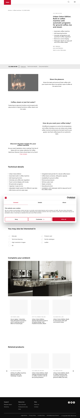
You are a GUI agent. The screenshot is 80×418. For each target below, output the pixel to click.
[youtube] (71, 402)
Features (23, 66)
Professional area (23, 406)
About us (36, 404)
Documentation (43, 66)
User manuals (22, 404)
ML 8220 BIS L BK (58, 317)
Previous (7, 371)
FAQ (19, 409)
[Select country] (71, 2)
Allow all (63, 219)
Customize (40, 219)
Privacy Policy (32, 415)
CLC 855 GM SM (57, 370)
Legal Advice (24, 415)
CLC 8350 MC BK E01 (38, 370)
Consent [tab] (15, 202)
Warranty (6, 406)
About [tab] (64, 202)
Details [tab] (40, 202)
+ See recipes (23, 154)
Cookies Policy (41, 415)
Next (73, 371)
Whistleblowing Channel (53, 415)
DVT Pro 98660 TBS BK (39, 317)
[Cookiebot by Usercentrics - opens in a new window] (68, 198)
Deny (16, 219)
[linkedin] (74, 402)
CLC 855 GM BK (12, 66)
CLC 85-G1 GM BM (16, 370)
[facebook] (69, 402)
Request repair (8, 404)
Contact (36, 406)
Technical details (32, 66)
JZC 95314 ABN (15, 317)
